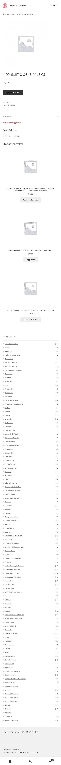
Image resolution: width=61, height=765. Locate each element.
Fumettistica (9, 524)
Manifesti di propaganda (13, 592)
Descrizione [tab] (7, 116)
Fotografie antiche (11, 517)
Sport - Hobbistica (11, 686)
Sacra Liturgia (10, 656)
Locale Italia (9, 588)
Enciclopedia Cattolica (13, 487)
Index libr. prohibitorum (13, 558)
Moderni (8, 607)
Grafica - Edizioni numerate (14, 547)
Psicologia (8, 641)
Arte (6, 385)
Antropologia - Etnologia (13, 370)
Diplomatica (9, 460)
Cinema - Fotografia (12, 438)
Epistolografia (10, 494)
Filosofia (8, 509)
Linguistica (9, 581)
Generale (8, 532)
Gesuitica (8, 539)
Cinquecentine (10, 442)
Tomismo (8, 713)
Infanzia (8, 562)
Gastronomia (9, 528)
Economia (8, 475)
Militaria (8, 603)
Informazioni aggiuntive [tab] (12, 122)
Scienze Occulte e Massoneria (15, 679)
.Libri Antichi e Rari (11, 344)
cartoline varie (10, 430)
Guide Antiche (10, 551)
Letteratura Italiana (12, 573)
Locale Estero (9, 585)
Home (7, 14)
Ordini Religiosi (10, 626)
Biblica (7, 412)
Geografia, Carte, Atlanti (13, 536)
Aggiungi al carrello (12, 92)
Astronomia (9, 393)
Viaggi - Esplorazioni (12, 720)
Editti (7, 479)
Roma (7, 652)
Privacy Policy (8, 752)
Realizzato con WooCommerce (26, 752)
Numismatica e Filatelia (13, 618)
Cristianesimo (10, 449)
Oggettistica (9, 622)
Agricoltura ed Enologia (13, 355)
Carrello (47, 760)
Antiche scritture (11, 363)
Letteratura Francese (12, 570)
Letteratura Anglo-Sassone (14, 566)
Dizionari (8, 472)
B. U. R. (7, 408)
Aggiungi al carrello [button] (30, 200)
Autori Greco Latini (11, 400)
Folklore (8, 513)
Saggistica (9, 667)
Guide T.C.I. (9, 554)
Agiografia (8, 351)
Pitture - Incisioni (11, 634)
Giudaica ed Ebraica (12, 543)
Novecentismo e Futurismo (14, 615)
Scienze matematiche (12, 671)
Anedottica (9, 359)
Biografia (8, 419)
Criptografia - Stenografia (14, 445)
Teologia (8, 709)
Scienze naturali (10, 675)
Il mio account (10, 761)
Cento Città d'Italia (12, 434)
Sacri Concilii (9, 664)
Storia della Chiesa (11, 698)
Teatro (7, 705)
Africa (7, 348)
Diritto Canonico (11, 468)
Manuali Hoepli (10, 596)
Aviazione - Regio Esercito (14, 404)
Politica (7, 637)
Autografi (8, 396)
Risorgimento (9, 645)
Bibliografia (9, 415)
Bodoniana (9, 423)
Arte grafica (9, 389)
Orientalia (8, 630)
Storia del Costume (11, 694)
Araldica (8, 378)
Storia (7, 690)
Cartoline (8, 427)
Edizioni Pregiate (11, 483)
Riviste (7, 649)
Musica (13, 14)
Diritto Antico (10, 464)
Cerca (30, 761)
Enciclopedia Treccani (12, 491)
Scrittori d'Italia (10, 683)
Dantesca (8, 457)
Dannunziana (9, 453)
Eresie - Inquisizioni (12, 498)
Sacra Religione (10, 660)
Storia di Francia (11, 701)
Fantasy (8, 502)
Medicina (8, 600)
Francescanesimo (11, 521)
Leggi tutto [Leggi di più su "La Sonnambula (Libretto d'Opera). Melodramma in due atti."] (30, 259)
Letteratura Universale (13, 577)
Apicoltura (8, 374)
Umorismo (8, 716)
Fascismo (8, 506)
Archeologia (9, 381)
